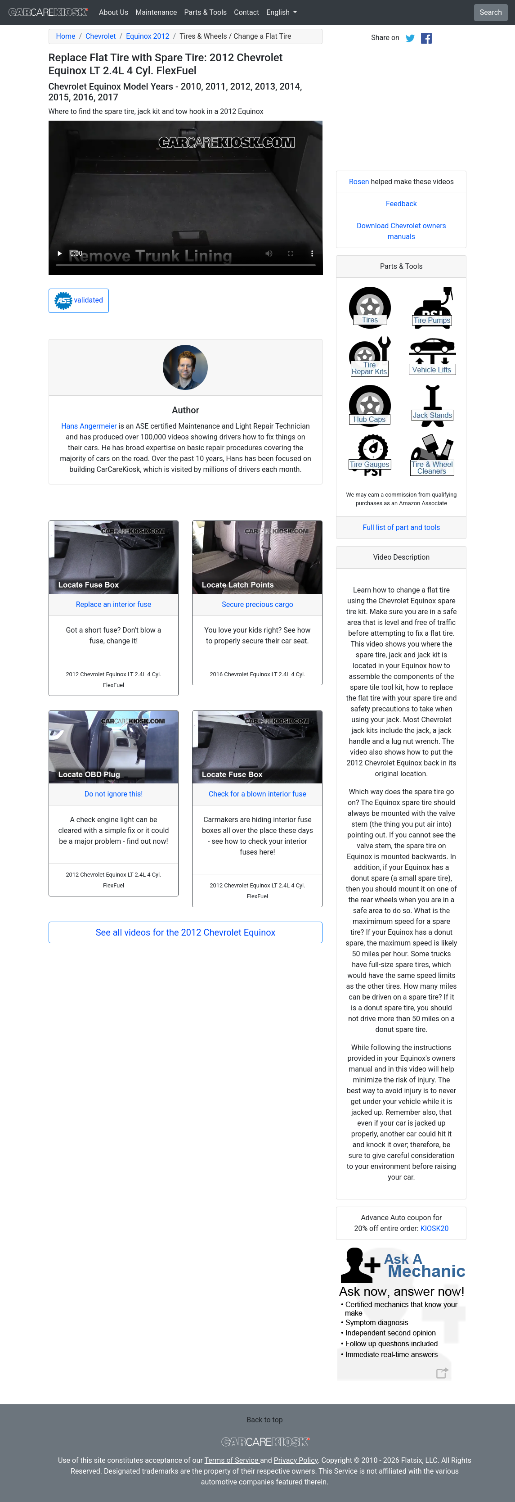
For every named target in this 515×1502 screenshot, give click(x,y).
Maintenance (156, 12)
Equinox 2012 (147, 36)
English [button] (278, 12)
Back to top (264, 1420)
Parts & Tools (205, 12)
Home (66, 36)
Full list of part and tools (401, 527)
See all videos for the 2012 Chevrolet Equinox (186, 932)
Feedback (401, 203)
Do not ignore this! (114, 794)
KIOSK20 (435, 1228)
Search (491, 12)
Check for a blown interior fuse (257, 794)
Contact (246, 12)
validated (78, 301)
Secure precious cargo (257, 604)
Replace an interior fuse (114, 604)
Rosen (359, 181)
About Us (113, 12)
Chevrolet (100, 36)
